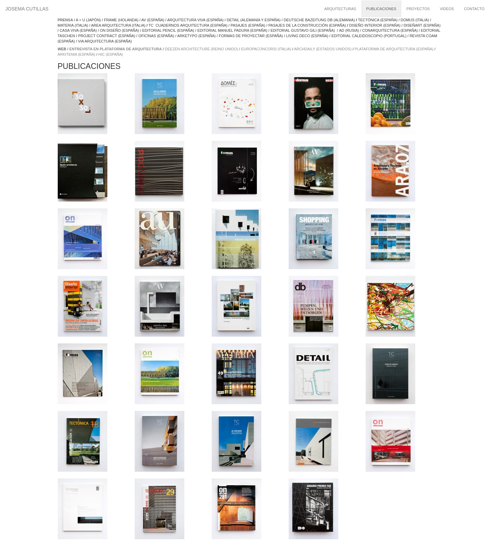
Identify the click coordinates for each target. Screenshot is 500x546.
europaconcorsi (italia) (266, 49)
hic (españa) (110, 54)
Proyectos (418, 9)
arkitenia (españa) (77, 54)
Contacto (474, 9)
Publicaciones (381, 9)
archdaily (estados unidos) (322, 49)
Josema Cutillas (27, 8)
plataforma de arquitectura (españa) (393, 49)
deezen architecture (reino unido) (201, 49)
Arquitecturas (340, 9)
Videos (447, 9)
